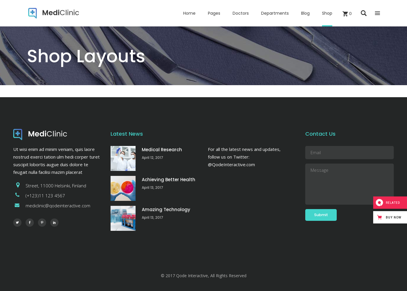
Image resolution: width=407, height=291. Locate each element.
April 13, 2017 (152, 187)
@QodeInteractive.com (231, 164)
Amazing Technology (166, 209)
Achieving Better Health (168, 179)
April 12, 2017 (152, 157)
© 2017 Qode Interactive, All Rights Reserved (203, 275)
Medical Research (162, 150)
